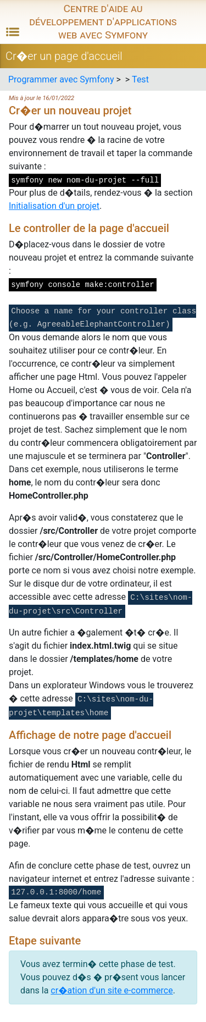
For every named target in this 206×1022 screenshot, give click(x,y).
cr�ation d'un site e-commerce (111, 990)
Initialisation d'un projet (54, 206)
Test (140, 79)
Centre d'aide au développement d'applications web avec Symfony (103, 21)
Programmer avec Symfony (61, 79)
